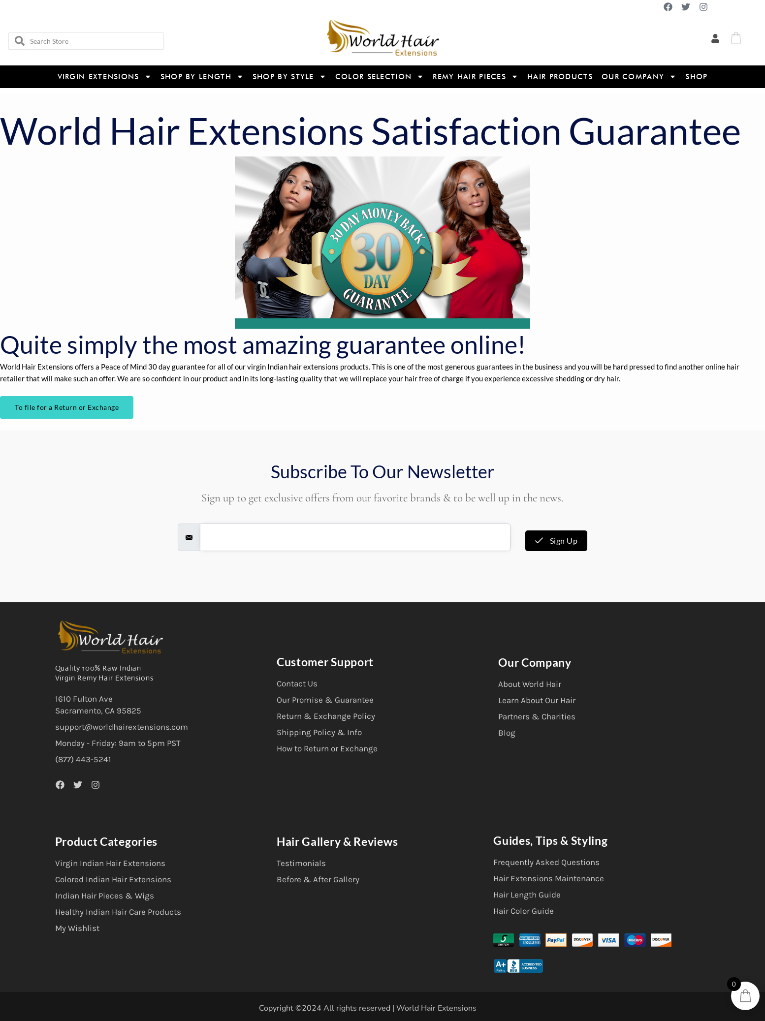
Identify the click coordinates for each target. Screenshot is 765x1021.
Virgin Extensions (105, 76)
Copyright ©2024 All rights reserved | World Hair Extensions (368, 1008)
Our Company (639, 76)
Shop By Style (289, 76)
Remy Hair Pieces (475, 76)
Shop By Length (202, 76)
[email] (355, 537)
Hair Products (560, 76)
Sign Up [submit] (556, 540)
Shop (696, 76)
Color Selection (379, 76)
